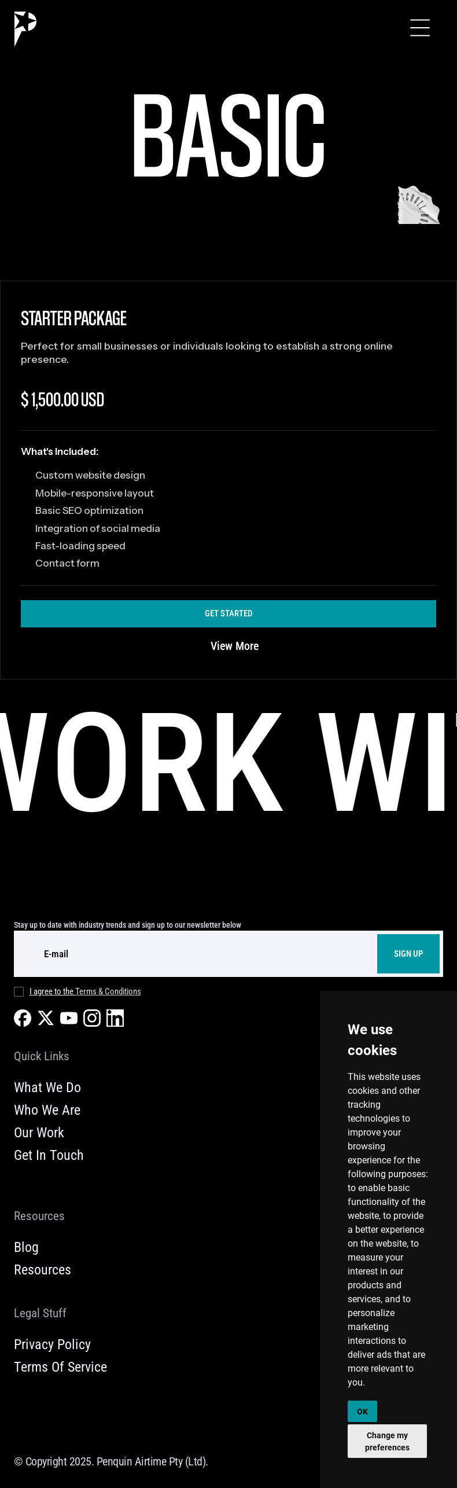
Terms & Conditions (108, 991)
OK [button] (362, 1411)
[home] (25, 29)
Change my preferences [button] (387, 1441)
